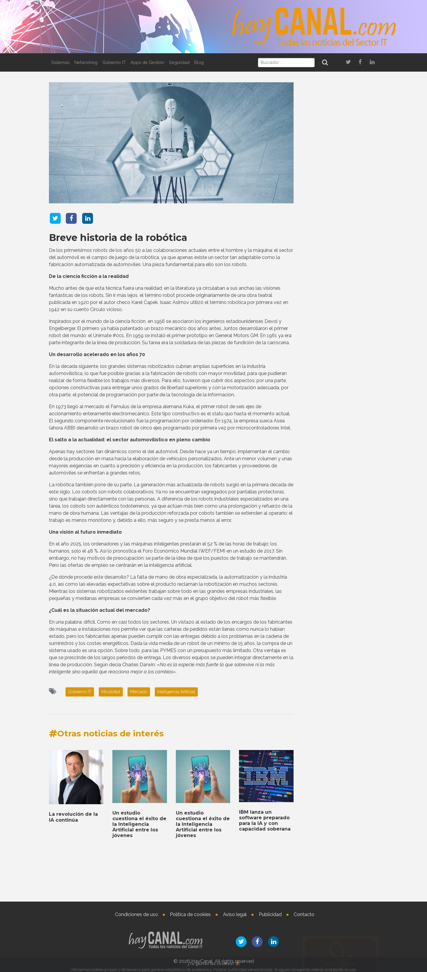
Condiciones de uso (136, 914)
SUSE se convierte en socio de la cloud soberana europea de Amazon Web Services (339, 779)
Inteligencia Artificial (176, 691)
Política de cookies (190, 914)
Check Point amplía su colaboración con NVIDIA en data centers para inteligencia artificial (339, 219)
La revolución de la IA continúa (343, 341)
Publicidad (270, 914)
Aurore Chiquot (349, 832)
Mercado (138, 691)
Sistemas (60, 62)
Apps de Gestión (147, 62)
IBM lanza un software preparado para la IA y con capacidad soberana (332, 749)
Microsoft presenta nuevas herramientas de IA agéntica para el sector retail (339, 317)
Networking (86, 62)
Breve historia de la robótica (118, 236)
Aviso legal (235, 914)
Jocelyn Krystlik (349, 882)
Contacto (304, 914)
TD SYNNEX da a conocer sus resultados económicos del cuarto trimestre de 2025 (340, 718)
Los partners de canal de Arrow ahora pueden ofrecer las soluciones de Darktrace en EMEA (340, 249)
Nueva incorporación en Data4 (355, 854)
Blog (199, 62)
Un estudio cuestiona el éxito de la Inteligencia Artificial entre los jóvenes (337, 688)
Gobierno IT (114, 62)
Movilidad (110, 691)
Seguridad (179, 62)
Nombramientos (333, 811)
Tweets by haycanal (320, 630)
